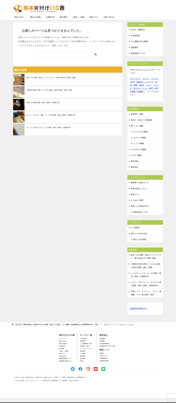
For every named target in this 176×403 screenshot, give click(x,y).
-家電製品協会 (103, 363)
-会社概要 (102, 343)
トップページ (63, 343)
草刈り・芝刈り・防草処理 (141, 125)
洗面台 (141, 90)
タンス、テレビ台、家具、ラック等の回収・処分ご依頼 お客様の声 (50, 120)
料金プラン (94, 22)
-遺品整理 (82, 346)
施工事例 (63, 22)
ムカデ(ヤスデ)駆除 (138, 154)
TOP (56, 329)
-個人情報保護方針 (104, 348)
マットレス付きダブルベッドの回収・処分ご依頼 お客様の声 (48, 132)
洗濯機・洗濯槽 (136, 96)
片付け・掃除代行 (138, 35)
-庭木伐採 (82, 361)
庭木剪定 (134, 172)
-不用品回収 (83, 343)
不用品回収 (135, 40)
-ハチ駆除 (82, 358)
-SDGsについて (103, 360)
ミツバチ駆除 (138, 148)
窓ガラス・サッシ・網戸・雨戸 (145, 93)
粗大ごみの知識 (139, 244)
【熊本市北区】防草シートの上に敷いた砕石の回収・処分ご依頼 (49, 95)
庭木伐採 (134, 166)
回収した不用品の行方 (140, 211)
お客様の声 (50, 22)
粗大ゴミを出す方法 (139, 238)
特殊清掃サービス (138, 58)
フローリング (135, 84)
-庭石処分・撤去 (84, 351)
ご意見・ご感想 (78, 22)
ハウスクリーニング (141, 75)
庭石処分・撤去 (137, 119)
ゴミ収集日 (135, 233)
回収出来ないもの (140, 217)
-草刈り (82, 366)
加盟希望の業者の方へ (139, 313)
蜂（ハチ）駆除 (137, 131)
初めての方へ (19, 22)
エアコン (145, 84)
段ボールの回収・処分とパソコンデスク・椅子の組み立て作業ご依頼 (50, 82)
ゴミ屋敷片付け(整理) (139, 46)
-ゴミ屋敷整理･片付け (86, 348)
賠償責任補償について (65, 363)
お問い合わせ (108, 22)
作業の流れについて (139, 194)
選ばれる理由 (35, 22)
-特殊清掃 (82, 356)
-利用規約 (102, 346)
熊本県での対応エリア (140, 188)
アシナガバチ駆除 (140, 137)
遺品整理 (134, 52)
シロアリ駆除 (136, 160)
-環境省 (101, 358)
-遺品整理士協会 (104, 365)
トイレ (148, 90)
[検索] (68, 59)
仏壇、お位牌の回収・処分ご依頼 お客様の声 (42, 107)
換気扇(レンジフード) (145, 87)
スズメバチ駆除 (139, 143)
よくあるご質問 (137, 205)
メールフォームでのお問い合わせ (139, 14)
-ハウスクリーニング (86, 353)
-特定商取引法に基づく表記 (107, 351)
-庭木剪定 (82, 363)
